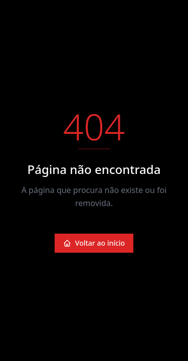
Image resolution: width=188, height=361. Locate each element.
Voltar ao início (94, 243)
